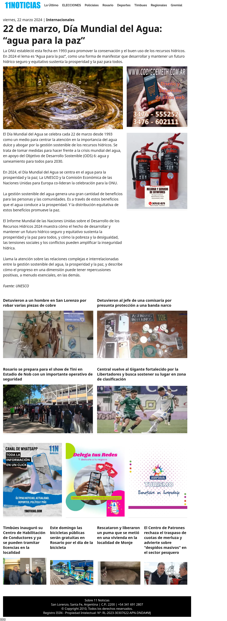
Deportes (124, 5)
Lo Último (51, 5)
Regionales (159, 5)
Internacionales (60, 19)
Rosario (108, 5)
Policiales (92, 5)
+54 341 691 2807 (130, 604)
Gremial (176, 5)
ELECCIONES (71, 5)
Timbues (140, 5)
